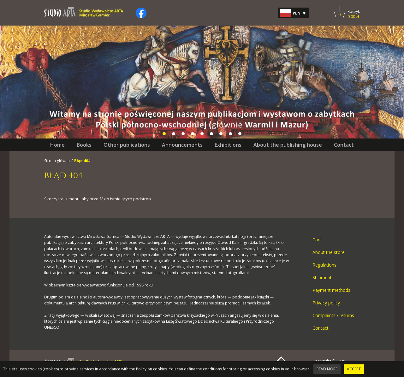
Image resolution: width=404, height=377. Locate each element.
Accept (354, 369)
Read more (327, 369)
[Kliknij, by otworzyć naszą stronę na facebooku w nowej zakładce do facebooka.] (141, 13)
